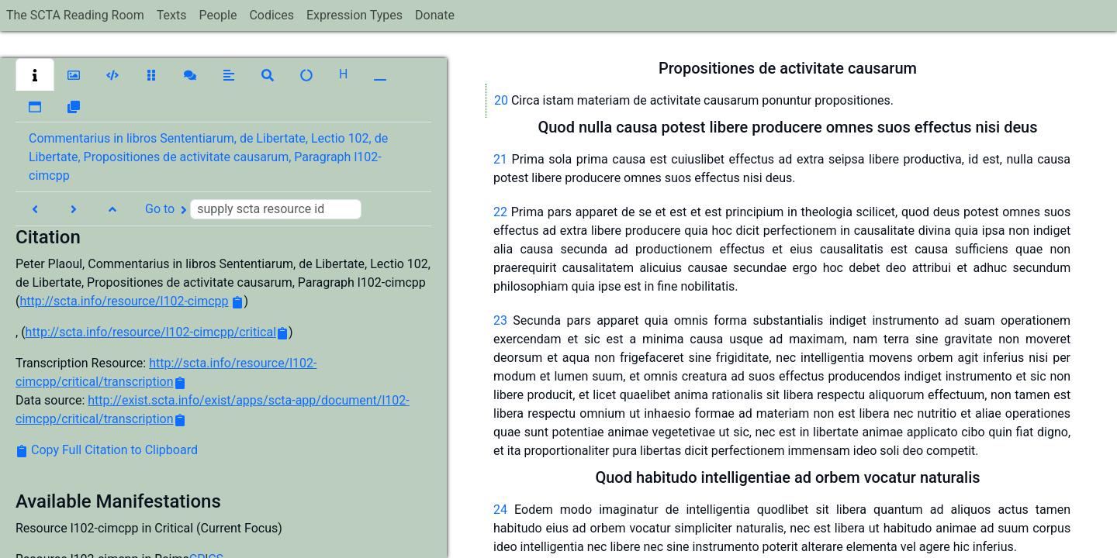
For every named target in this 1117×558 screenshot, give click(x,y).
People (218, 15)
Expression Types (354, 15)
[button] (35, 74)
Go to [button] (253, 209)
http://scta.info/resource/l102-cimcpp (123, 301)
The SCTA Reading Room (75, 15)
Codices (271, 15)
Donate (435, 15)
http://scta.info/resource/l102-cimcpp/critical (151, 332)
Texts (172, 15)
